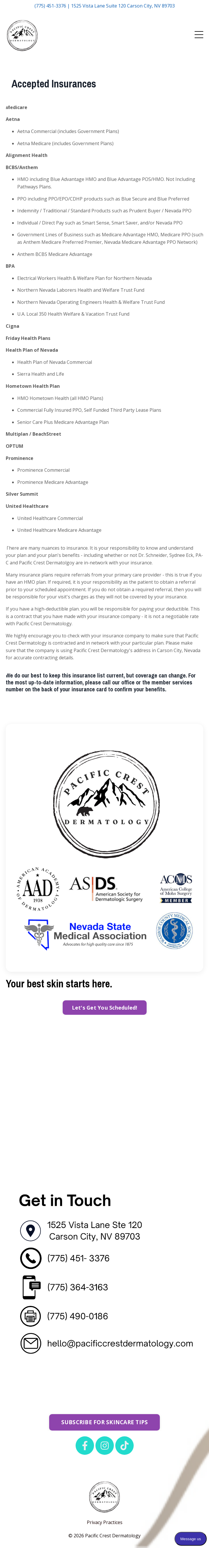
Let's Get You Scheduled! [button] (104, 1007)
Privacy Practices (104, 1522)
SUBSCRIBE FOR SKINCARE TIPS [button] (104, 1422)
